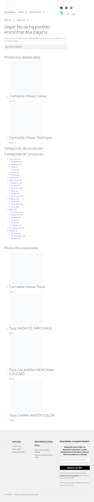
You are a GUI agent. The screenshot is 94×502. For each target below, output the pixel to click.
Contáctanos (16, 446)
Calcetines (15, 164)
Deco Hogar (14, 180)
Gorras (13, 170)
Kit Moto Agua (17, 236)
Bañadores (15, 162)
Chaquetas (15, 215)
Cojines (14, 201)
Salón (13, 191)
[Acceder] (62, 14)
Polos (13, 223)
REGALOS (21, 20)
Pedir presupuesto (18, 452)
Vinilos (12, 231)
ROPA (21, 12)
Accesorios (13, 159)
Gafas (13, 167)
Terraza (14, 194)
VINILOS (7, 20)
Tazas (13, 207)
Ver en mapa (16, 449)
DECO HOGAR (35, 12)
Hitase (13, 220)
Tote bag (14, 175)
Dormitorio (15, 188)
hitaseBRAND (9, 12)
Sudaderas (15, 225)
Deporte (14, 217)
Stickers (14, 238)
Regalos (12, 199)
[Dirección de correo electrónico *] (75, 460)
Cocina (13, 186)
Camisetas (15, 212)
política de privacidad (69, 476)
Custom (12, 178)
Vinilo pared (16, 196)
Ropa (11, 209)
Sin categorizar (15, 228)
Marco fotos (15, 204)
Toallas (13, 172)
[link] (74, 14)
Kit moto (14, 233)
